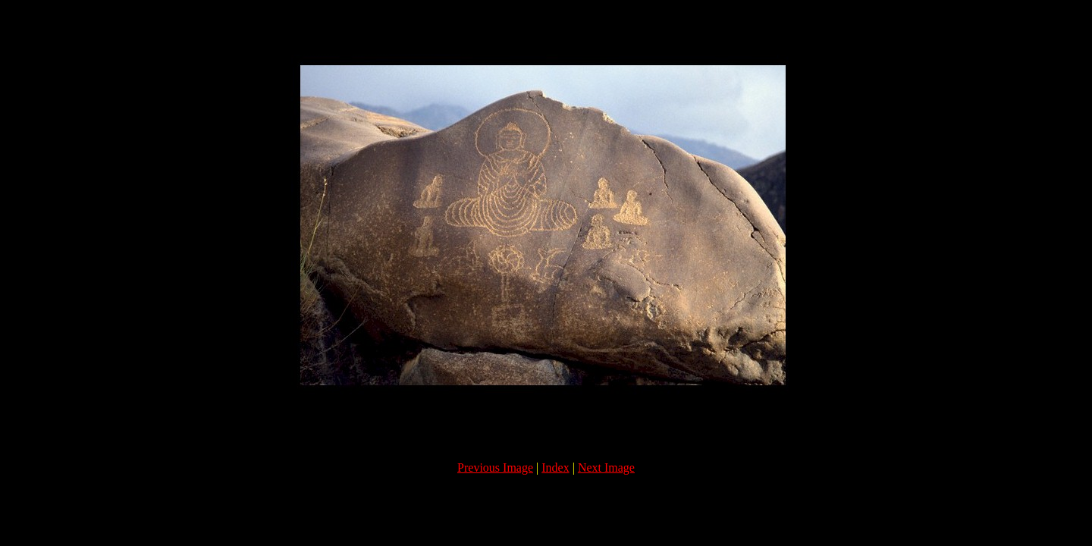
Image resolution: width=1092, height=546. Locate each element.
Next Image (606, 467)
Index (555, 467)
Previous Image (495, 467)
